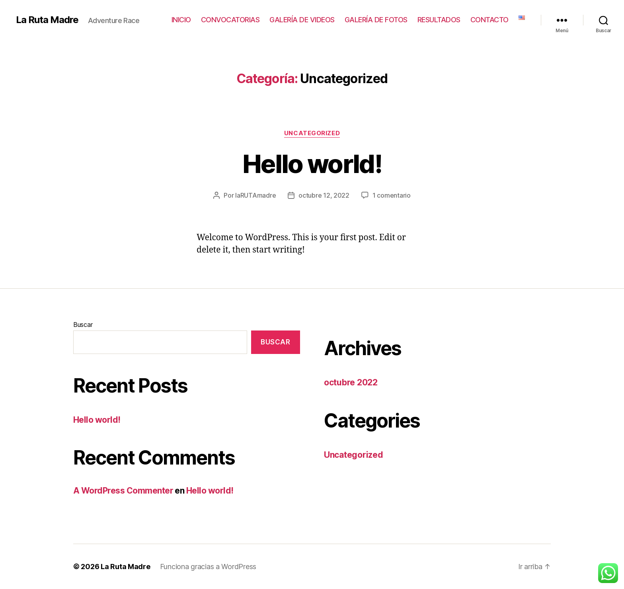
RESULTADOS (438, 20)
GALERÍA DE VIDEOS (302, 20)
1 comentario (391, 195)
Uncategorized (312, 133)
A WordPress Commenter (123, 491)
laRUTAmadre (255, 195)
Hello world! (312, 163)
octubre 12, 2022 (323, 195)
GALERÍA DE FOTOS (376, 20)
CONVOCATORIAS (230, 20)
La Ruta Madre (47, 20)
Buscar (82, 325)
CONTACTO (489, 20)
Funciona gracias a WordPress (208, 566)
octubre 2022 (351, 382)
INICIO (181, 20)
